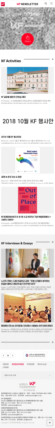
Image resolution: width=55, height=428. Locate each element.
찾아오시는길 (41, 364)
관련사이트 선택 (27, 375)
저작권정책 (30, 364)
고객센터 (6, 367)
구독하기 (27, 42)
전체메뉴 (51, 3)
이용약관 (6, 364)
